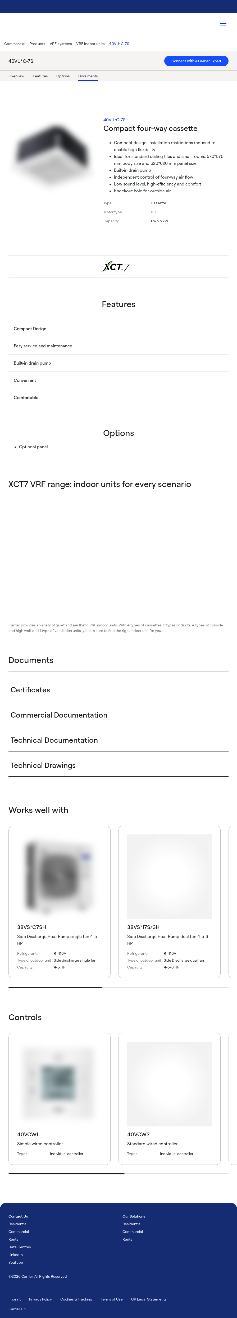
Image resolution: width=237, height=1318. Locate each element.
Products (37, 43)
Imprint (14, 1299)
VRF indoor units (90, 43)
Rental (13, 1239)
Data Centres (19, 1247)
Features (40, 76)
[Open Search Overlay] (207, 24)
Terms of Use (112, 1299)
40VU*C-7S (119, 43)
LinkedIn (15, 1254)
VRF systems (61, 43)
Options (63, 76)
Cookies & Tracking (76, 1299)
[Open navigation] (223, 24)
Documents (88, 76)
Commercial (14, 43)
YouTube (15, 1262)
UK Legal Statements (149, 1299)
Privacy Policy (40, 1299)
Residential (17, 1224)
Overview (16, 76)
